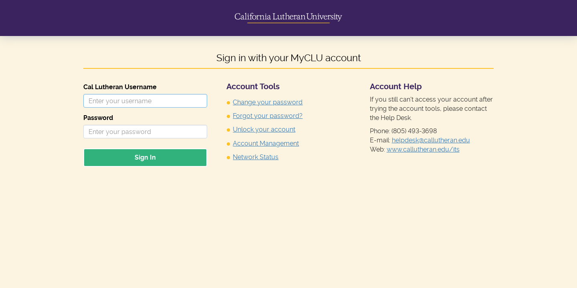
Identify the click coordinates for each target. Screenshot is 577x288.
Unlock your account (264, 129)
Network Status (255, 157)
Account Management (266, 143)
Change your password (268, 102)
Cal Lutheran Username (120, 87)
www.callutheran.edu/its (423, 149)
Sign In (145, 157)
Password (98, 118)
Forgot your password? (268, 116)
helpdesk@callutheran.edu (431, 140)
